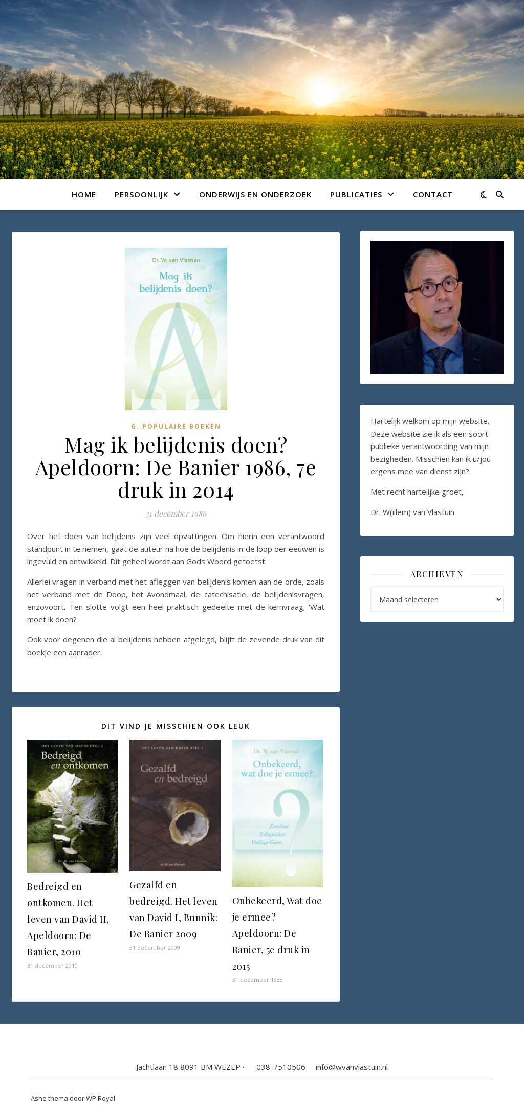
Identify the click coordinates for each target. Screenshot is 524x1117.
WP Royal (100, 1098)
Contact (433, 194)
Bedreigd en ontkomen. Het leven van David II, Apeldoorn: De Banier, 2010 (68, 919)
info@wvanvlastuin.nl (352, 1067)
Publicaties (356, 194)
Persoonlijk (141, 194)
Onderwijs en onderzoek (255, 194)
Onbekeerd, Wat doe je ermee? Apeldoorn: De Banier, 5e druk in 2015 (277, 933)
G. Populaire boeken (176, 426)
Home (84, 194)
